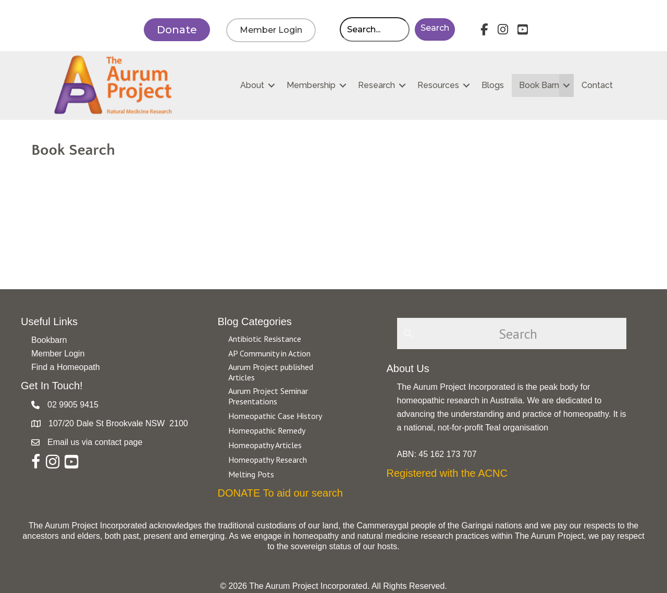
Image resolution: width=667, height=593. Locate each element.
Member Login (57, 353)
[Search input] (375, 29)
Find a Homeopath (65, 367)
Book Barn (539, 85)
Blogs (492, 85)
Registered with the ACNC (447, 473)
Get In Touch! (52, 385)
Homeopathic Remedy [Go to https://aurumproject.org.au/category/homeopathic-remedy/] (266, 430)
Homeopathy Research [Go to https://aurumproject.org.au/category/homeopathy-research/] (267, 459)
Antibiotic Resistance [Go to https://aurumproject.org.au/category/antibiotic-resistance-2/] (264, 338)
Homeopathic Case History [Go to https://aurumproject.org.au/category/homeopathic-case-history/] (275, 416)
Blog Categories (255, 321)
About (252, 85)
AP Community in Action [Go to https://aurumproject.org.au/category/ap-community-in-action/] (269, 353)
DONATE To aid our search (280, 493)
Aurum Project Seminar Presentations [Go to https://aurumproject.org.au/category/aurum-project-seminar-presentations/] (268, 396)
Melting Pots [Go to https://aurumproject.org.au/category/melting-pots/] (251, 474)
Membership (311, 85)
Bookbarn (49, 340)
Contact (597, 85)
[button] (435, 29)
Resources (438, 85)
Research (376, 85)
